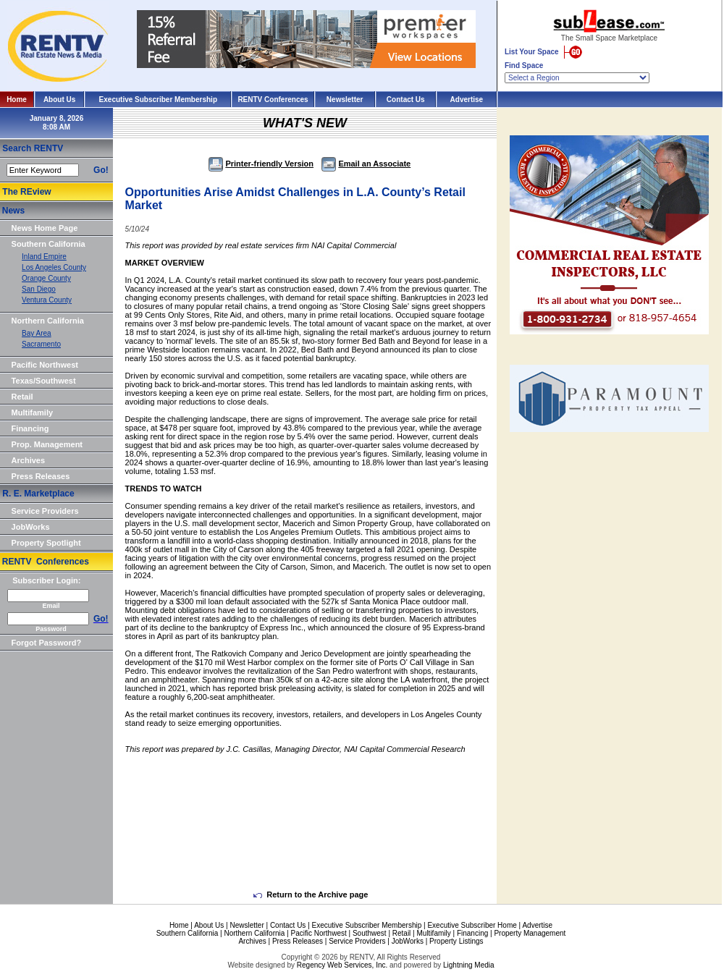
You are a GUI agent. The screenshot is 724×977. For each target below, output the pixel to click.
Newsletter (345, 99)
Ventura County (47, 300)
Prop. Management (47, 444)
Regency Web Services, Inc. (342, 965)
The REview (26, 192)
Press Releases (41, 476)
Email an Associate (366, 163)
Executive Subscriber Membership (158, 99)
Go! (101, 170)
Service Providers (45, 511)
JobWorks (31, 527)
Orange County (46, 278)
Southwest (370, 933)
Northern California (48, 320)
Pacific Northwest (45, 364)
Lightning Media (468, 965)
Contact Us (406, 99)
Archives (28, 460)
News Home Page (45, 228)
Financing (30, 428)
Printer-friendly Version (261, 163)
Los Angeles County (54, 267)
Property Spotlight (46, 542)
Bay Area (36, 333)
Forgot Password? (47, 642)
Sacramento (41, 344)
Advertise (467, 99)
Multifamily (32, 412)
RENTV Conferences (272, 99)
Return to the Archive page (310, 894)
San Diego (39, 289)
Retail (22, 396)
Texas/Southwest (44, 380)
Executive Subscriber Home (471, 925)
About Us (59, 99)
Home (17, 99)
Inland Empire (44, 257)
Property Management (529, 933)
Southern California (48, 244)
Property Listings (456, 941)
